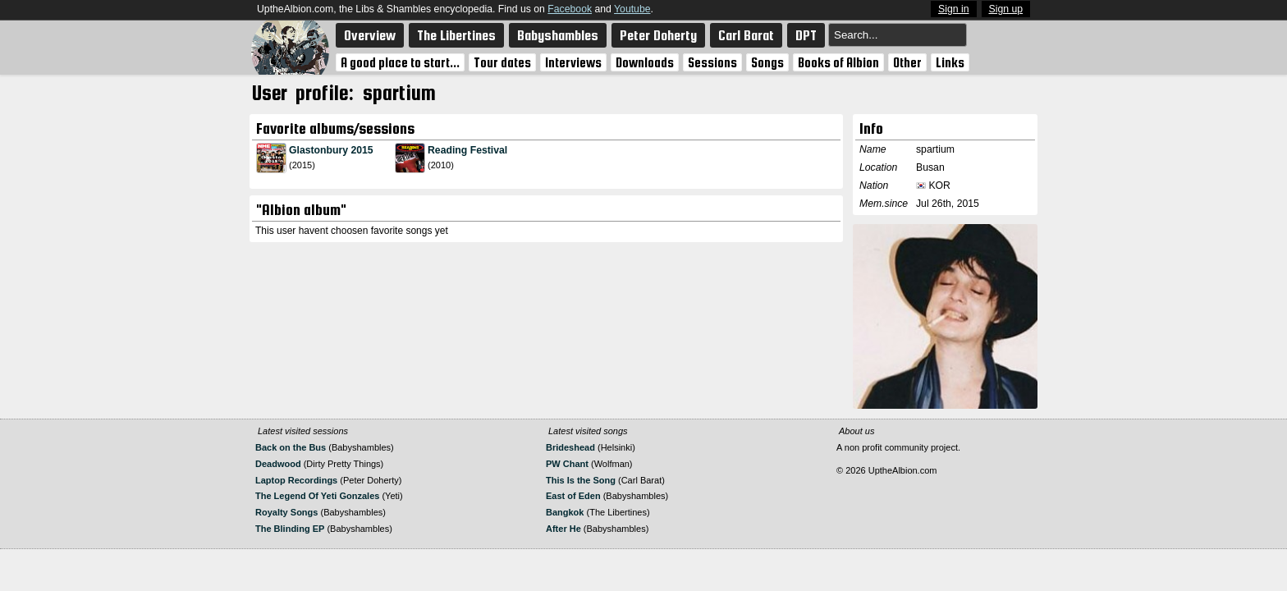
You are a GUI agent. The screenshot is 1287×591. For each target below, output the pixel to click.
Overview (370, 35)
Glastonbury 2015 (331, 150)
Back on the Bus (290, 447)
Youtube (632, 9)
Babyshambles (557, 35)
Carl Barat (746, 35)
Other (907, 62)
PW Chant (567, 464)
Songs (767, 62)
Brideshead (570, 447)
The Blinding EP (289, 529)
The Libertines (456, 35)
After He (563, 529)
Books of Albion (838, 62)
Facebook (569, 9)
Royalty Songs (286, 512)
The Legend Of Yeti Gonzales (317, 496)
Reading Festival (467, 150)
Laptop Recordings (296, 480)
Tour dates (502, 62)
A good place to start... (400, 62)
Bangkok (565, 512)
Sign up (1006, 9)
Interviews (573, 62)
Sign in (953, 9)
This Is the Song (581, 480)
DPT (806, 35)
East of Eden (573, 496)
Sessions (712, 62)
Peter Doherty (658, 35)
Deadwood (278, 464)
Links (950, 62)
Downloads (645, 62)
